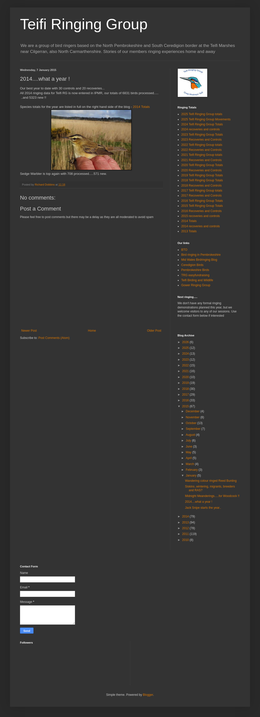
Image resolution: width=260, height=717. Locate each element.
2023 (186, 359)
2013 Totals (188, 231)
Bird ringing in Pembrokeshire (200, 254)
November (193, 417)
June (189, 446)
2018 (186, 389)
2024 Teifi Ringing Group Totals (202, 124)
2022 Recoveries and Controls (201, 150)
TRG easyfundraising (195, 275)
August (191, 435)
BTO (184, 249)
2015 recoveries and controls (200, 216)
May (189, 452)
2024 (186, 353)
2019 (186, 383)
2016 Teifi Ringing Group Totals (202, 201)
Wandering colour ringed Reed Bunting (210, 480)
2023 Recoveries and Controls (201, 139)
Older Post (154, 330)
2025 (186, 348)
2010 (186, 540)
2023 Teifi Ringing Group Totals (202, 134)
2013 (186, 522)
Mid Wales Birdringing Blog (199, 259)
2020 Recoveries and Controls (201, 170)
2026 (186, 342)
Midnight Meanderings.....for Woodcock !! (212, 496)
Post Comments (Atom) (54, 338)
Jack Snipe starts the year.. (203, 507)
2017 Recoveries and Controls (201, 195)
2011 (186, 534)
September (193, 429)
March (190, 464)
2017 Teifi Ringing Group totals (201, 190)
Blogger (148, 695)
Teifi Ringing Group (84, 24)
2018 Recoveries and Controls (201, 185)
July (189, 440)
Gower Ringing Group (195, 285)
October (191, 423)
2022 (186, 365)
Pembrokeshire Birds (195, 270)
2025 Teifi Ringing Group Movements (205, 119)
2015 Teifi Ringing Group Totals (202, 206)
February (192, 470)
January (191, 475)
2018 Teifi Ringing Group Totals (202, 180)
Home (92, 330)
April (189, 458)
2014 (186, 516)
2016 (186, 400)
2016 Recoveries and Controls (201, 211)
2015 (186, 406)
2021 (186, 371)
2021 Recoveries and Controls (201, 160)
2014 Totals (141, 107)
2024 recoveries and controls (200, 129)
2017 (186, 394)
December (193, 411)
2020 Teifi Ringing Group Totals (202, 165)
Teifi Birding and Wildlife (197, 280)
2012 (186, 528)
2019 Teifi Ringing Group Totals (202, 175)
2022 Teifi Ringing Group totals (201, 145)
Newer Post (29, 330)
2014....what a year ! (198, 501)
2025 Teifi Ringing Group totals (201, 114)
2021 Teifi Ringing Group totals (201, 155)
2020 (186, 377)
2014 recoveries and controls (200, 226)
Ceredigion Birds (192, 265)
